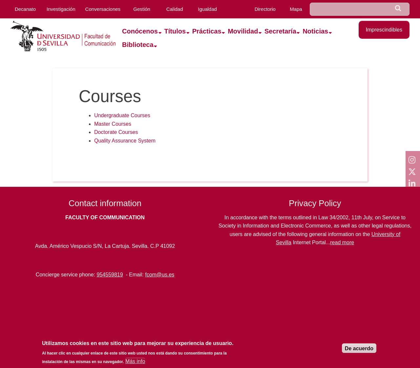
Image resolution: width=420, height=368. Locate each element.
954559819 (110, 274)
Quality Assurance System (125, 140)
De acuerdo (359, 348)
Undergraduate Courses (122, 115)
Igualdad (207, 9)
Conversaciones (103, 9)
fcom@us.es (159, 274)
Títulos (175, 31)
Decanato (25, 9)
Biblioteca (138, 44)
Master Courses (112, 124)
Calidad (174, 9)
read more (342, 242)
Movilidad (243, 31)
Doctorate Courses (116, 132)
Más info (135, 361)
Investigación (61, 9)
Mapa (296, 9)
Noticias (315, 31)
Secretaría (280, 31)
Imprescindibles (384, 29)
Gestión (141, 9)
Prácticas (206, 31)
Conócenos (140, 31)
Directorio (265, 9)
